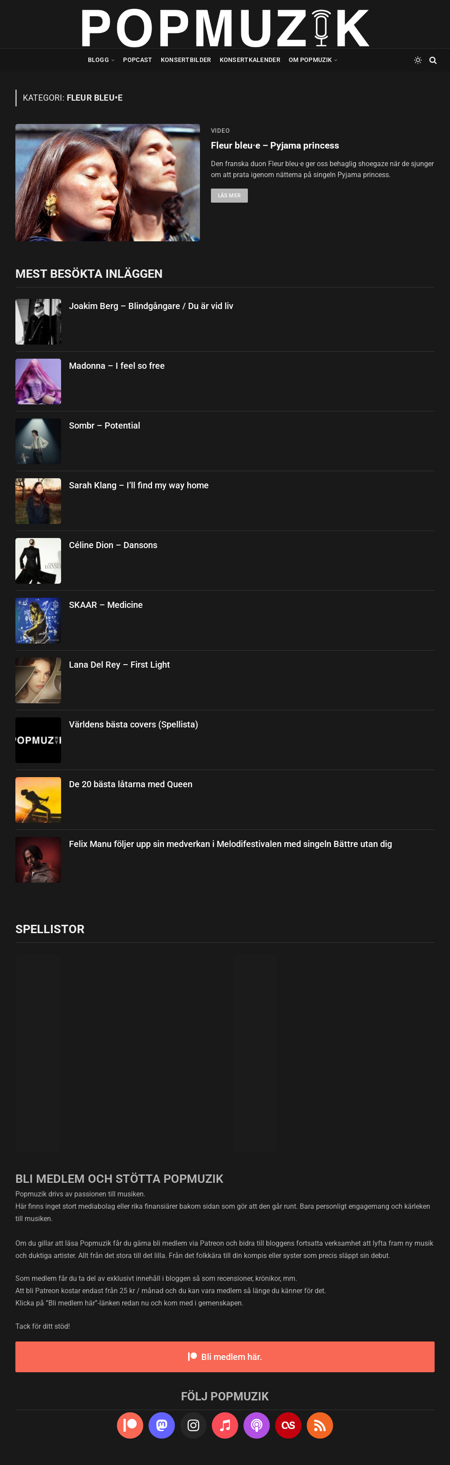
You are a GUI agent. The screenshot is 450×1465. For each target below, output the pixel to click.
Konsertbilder (186, 59)
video (220, 130)
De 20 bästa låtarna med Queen (130, 784)
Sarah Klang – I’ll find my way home (139, 485)
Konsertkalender (250, 59)
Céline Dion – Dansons (113, 545)
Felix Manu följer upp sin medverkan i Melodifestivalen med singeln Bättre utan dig (230, 844)
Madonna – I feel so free (117, 365)
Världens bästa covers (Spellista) (133, 724)
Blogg (98, 59)
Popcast (137, 59)
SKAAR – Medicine (106, 605)
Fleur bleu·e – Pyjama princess (275, 145)
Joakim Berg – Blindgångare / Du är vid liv (151, 306)
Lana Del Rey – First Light (119, 664)
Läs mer (229, 196)
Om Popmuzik (310, 59)
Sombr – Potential (104, 425)
